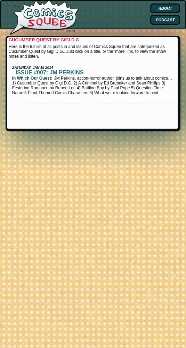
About (165, 8)
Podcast (165, 20)
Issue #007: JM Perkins (50, 72)
